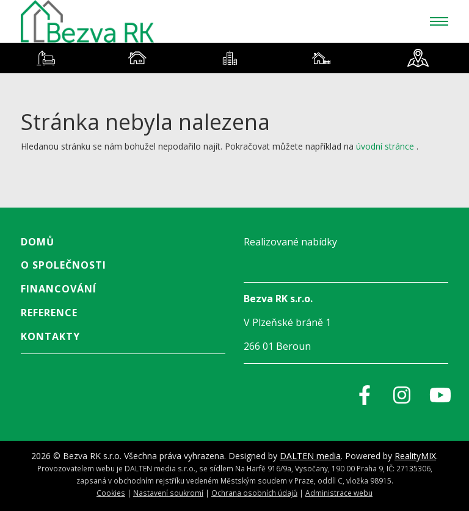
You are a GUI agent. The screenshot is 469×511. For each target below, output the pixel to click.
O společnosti (63, 265)
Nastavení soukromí (168, 493)
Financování (58, 288)
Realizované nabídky (290, 241)
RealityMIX (415, 456)
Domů (37, 241)
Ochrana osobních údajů (254, 493)
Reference (49, 312)
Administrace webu (339, 493)
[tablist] (234, 58)
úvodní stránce (385, 146)
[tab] (46, 58)
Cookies (110, 493)
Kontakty (50, 336)
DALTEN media (310, 456)
